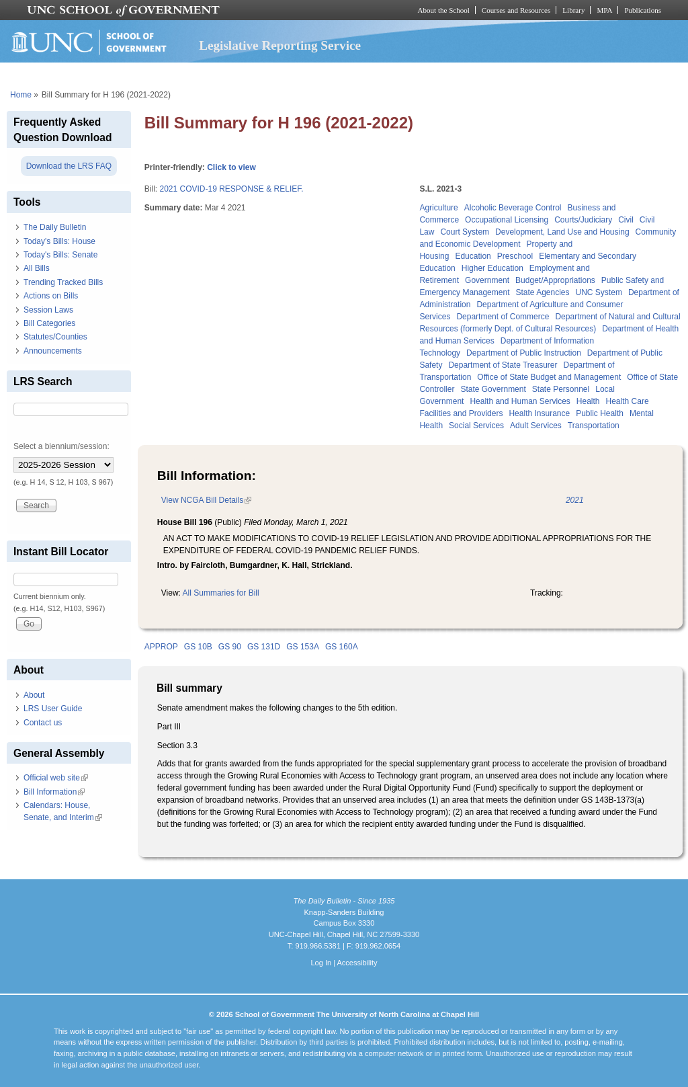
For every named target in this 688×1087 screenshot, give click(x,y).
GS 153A (302, 646)
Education (472, 256)
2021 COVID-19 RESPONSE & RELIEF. (231, 189)
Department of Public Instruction (523, 353)
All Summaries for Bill (221, 593)
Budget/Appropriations (555, 280)
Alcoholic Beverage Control (513, 207)
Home (21, 94)
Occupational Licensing (506, 220)
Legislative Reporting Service (280, 45)
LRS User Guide (53, 708)
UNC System (599, 292)
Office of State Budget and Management (549, 377)
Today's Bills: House (59, 241)
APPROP (161, 646)
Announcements (53, 351)
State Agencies (542, 292)
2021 (575, 500)
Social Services (476, 425)
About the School (444, 10)
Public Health (600, 413)
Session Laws (48, 310)
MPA (604, 10)
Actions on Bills (51, 295)
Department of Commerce (502, 316)
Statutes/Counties (55, 336)
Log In (320, 963)
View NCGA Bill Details (206, 500)
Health (588, 401)
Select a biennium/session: (61, 446)
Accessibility (357, 963)
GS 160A (341, 646)
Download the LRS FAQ (69, 166)
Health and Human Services (520, 401)
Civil (626, 220)
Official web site (56, 777)
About (34, 695)
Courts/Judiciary (583, 220)
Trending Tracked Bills (63, 282)
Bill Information (54, 792)
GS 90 (229, 646)
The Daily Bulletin (55, 227)
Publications (642, 10)
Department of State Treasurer (502, 365)
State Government (492, 389)
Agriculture (438, 207)
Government (487, 280)
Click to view (231, 167)
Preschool (515, 256)
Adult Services (536, 425)
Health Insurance (539, 413)
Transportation (593, 425)
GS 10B (198, 646)
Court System (464, 232)
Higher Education (492, 268)
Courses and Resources (516, 10)
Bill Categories (49, 323)
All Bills (37, 268)
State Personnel (560, 389)
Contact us (43, 722)
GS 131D (263, 646)
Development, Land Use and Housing (562, 232)
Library (573, 10)
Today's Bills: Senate (60, 254)
